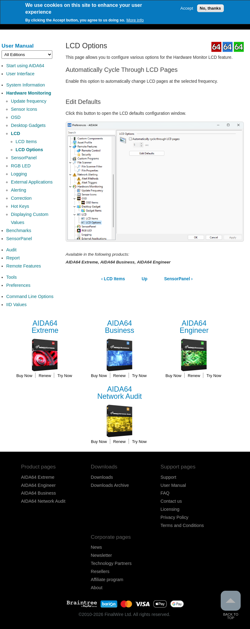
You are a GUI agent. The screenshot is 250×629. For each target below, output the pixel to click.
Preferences (18, 285)
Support (168, 477)
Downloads (102, 477)
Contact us (171, 501)
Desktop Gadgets (28, 125)
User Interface (20, 73)
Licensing (170, 509)
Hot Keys (20, 206)
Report (13, 257)
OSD (16, 117)
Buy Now (24, 375)
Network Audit (119, 393)
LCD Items (26, 141)
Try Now (64, 375)
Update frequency (28, 101)
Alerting (18, 190)
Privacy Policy (175, 517)
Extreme (45, 327)
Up (144, 279)
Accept (186, 8)
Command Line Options (30, 296)
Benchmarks (18, 230)
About (97, 587)
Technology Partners (111, 563)
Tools (11, 277)
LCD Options (29, 149)
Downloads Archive (110, 485)
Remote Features (23, 265)
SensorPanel (24, 157)
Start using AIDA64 (25, 65)
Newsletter (101, 555)
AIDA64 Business (38, 493)
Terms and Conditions (182, 525)
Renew (45, 375)
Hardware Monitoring (28, 93)
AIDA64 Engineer (38, 485)
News (96, 547)
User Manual (18, 46)
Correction (21, 198)
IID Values (16, 304)
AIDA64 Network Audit (43, 501)
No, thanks (210, 8)
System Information (25, 84)
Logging (19, 173)
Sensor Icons (24, 109)
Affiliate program (107, 579)
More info (135, 19)
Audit (11, 249)
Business (119, 327)
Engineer (194, 327)
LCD (15, 133)
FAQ (165, 493)
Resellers (100, 571)
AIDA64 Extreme (37, 477)
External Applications (32, 181)
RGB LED (21, 165)
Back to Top (231, 605)
